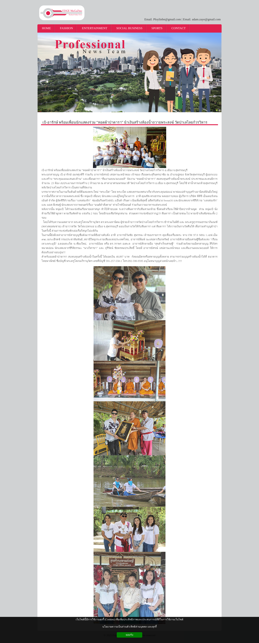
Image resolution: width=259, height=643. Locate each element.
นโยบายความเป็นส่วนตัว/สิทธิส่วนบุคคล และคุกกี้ (129, 626)
